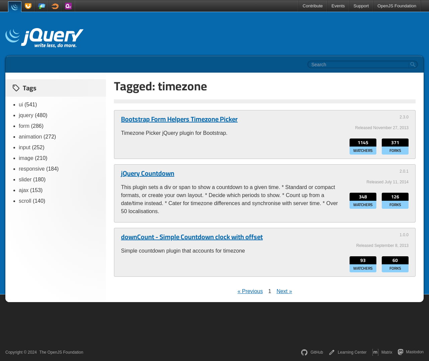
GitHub (312, 352)
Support (361, 5)
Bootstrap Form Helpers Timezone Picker (179, 119)
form (24, 126)
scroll (25, 201)
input (24, 147)
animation (30, 137)
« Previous (250, 291)
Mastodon (411, 352)
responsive (32, 169)
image (26, 158)
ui (21, 104)
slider (25, 179)
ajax (23, 190)
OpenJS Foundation (396, 5)
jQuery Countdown (147, 173)
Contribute (313, 5)
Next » (284, 291)
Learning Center (347, 352)
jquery (26, 115)
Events (338, 5)
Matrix (382, 352)
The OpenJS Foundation (61, 352)
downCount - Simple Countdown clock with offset (192, 237)
